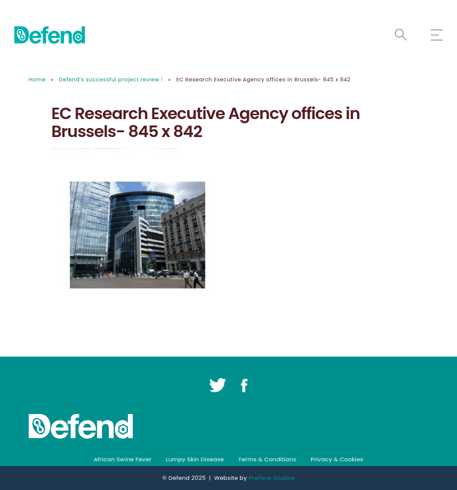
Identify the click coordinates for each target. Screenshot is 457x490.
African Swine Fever (122, 459)
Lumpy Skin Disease (195, 459)
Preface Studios (272, 478)
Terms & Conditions (267, 459)
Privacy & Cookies (336, 459)
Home (37, 79)
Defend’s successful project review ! (111, 79)
